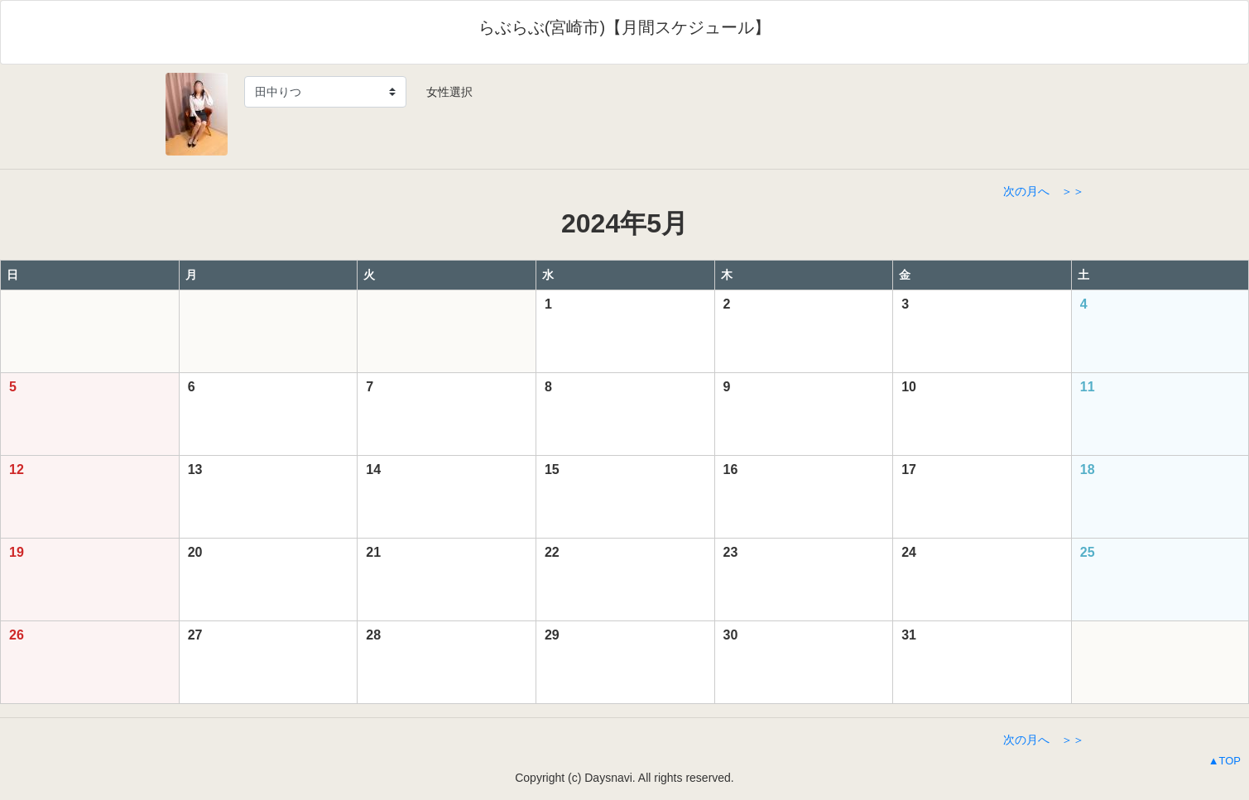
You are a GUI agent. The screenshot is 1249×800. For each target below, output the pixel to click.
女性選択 (444, 91)
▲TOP (1224, 760)
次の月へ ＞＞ (1043, 191)
